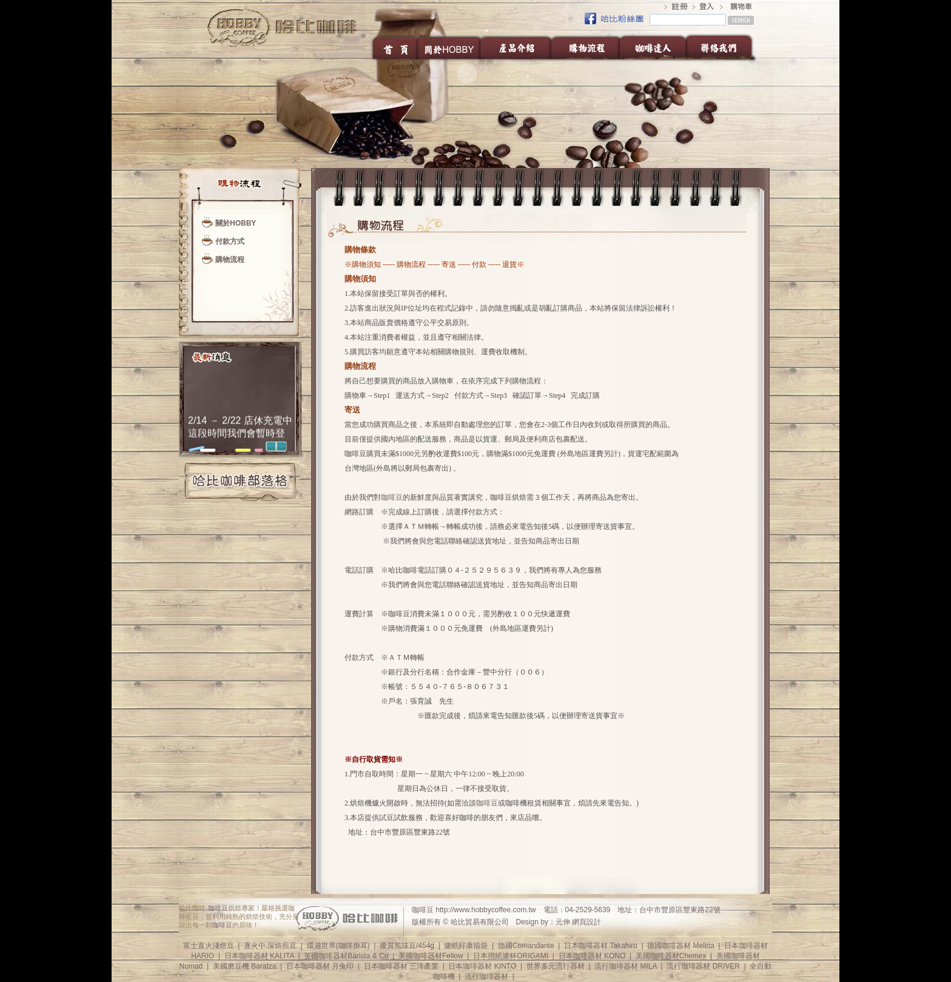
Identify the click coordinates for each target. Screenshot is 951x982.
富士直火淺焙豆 (208, 945)
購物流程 (585, 47)
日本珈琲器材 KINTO (482, 966)
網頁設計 (586, 922)
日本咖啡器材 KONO (592, 956)
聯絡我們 (722, 47)
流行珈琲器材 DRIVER (703, 966)
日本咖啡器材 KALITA (259, 956)
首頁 (394, 47)
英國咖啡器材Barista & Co (346, 956)
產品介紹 (516, 47)
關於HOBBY (449, 47)
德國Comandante (526, 945)
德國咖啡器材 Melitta (680, 945)
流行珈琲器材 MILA (625, 966)
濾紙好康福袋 (466, 945)
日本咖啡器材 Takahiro (600, 945)
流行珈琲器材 (486, 976)
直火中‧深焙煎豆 (270, 945)
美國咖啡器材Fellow (430, 956)
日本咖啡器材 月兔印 (320, 966)
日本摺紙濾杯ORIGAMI (510, 956)
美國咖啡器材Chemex (671, 956)
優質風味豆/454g (407, 945)
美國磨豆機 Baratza (245, 966)
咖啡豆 (392, 497)
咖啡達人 (652, 47)
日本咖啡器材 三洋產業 (401, 966)
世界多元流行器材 (555, 966)
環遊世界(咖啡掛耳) (338, 945)
